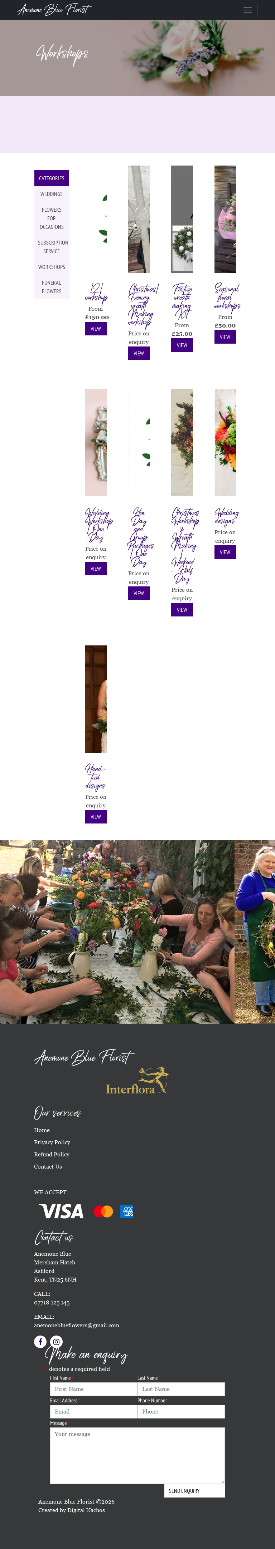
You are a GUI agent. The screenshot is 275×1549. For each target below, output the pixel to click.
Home (42, 1130)
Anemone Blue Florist (52, 10)
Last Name (149, 1377)
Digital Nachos (86, 1510)
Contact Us (48, 1166)
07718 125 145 (51, 1302)
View (96, 328)
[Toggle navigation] (248, 10)
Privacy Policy (52, 1142)
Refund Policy (51, 1154)
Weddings (51, 193)
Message (60, 1422)
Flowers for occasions (52, 218)
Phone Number (152, 1400)
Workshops (51, 266)
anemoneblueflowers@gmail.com (76, 1325)
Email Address (65, 1400)
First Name (62, 1377)
